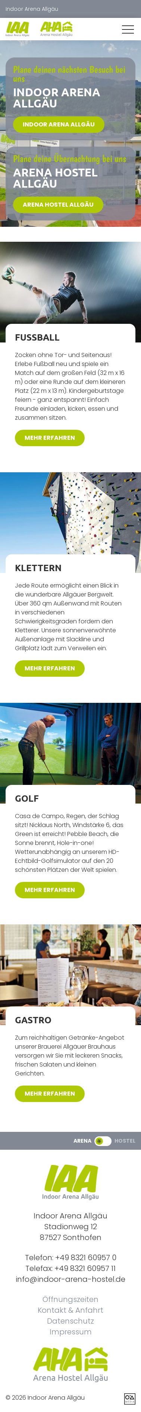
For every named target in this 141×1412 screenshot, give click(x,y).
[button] (127, 29)
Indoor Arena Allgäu (59, 124)
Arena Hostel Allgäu (58, 204)
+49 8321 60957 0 (85, 1257)
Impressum (71, 1332)
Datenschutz (70, 1321)
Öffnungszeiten (70, 1299)
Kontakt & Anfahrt (70, 1310)
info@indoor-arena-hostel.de (70, 1279)
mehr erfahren (50, 437)
